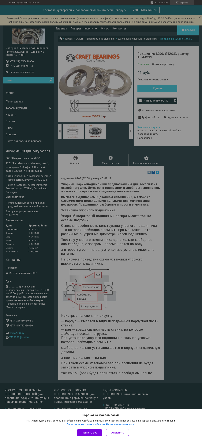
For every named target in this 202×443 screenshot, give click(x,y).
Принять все (89, 432)
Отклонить (117, 432)
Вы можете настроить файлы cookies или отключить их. (100, 424)
